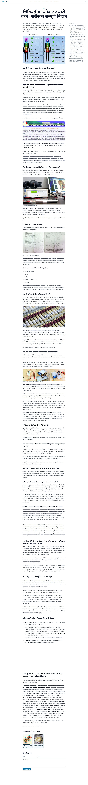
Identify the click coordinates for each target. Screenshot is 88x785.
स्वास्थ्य (44, 8)
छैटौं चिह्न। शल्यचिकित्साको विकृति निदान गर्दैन (77, 39)
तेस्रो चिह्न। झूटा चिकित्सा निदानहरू (75, 32)
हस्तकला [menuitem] (39, 1)
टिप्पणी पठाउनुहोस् (27, 769)
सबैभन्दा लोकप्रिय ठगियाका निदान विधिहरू (76, 58)
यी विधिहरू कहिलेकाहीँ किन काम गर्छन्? (75, 57)
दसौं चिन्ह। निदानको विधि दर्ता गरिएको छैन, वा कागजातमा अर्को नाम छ (77, 50)
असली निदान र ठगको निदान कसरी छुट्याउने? (76, 25)
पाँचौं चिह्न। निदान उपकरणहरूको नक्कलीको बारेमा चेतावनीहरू (78, 37)
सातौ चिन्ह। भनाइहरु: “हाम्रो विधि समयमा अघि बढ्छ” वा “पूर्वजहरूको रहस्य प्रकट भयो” (77, 41)
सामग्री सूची (71, 23)
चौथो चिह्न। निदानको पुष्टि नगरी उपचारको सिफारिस (78, 34)
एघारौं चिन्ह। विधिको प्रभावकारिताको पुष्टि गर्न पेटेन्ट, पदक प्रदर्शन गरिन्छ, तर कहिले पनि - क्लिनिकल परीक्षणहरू (77, 54)
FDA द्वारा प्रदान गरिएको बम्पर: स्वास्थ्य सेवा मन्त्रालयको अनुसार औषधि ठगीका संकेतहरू (76, 61)
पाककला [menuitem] (47, 1)
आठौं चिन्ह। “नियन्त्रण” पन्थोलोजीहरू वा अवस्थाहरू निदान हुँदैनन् (76, 44)
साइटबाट (57, 118)
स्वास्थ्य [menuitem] (35, 1)
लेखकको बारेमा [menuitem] (55, 1)
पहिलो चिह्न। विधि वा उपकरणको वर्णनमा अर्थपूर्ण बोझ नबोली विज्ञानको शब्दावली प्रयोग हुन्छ (77, 27)
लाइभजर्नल (62, 78)
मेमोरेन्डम (31, 612)
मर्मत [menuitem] (51, 1)
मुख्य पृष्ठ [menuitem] (31, 1)
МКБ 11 (48, 285)
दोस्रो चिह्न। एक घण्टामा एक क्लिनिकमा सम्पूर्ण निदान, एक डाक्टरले (77, 30)
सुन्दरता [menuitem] (43, 1)
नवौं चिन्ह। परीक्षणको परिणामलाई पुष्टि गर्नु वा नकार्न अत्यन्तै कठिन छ (77, 47)
